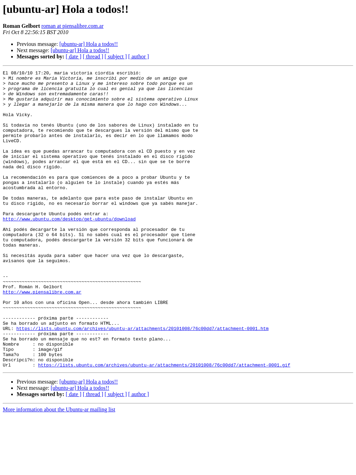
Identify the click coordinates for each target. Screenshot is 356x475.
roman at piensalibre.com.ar (72, 26)
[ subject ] (116, 56)
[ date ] (73, 56)
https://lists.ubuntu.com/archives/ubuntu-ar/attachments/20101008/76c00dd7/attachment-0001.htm (142, 380)
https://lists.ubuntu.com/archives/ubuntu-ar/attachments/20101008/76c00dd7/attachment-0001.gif (164, 424)
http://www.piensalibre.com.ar (42, 336)
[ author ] (138, 56)
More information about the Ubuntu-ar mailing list (59, 469)
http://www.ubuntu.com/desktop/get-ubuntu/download (69, 249)
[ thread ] (93, 56)
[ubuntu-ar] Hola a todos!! (88, 44)
